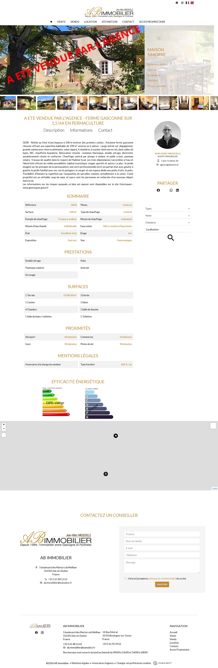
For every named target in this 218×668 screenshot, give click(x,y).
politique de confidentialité (162, 578)
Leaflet (214, 489)
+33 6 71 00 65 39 (169, 160)
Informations (81, 129)
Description (54, 129)
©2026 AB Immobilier (57, 663)
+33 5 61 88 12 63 (57, 579)
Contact (105, 129)
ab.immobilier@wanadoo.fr (58, 582)
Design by (165, 663)
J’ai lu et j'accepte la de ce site (157, 578)
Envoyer (162, 584)
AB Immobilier (56, 557)
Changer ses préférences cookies (134, 663)
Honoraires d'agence (103, 663)
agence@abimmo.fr (169, 164)
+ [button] (4, 425)
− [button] (4, 429)
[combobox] (167, 208)
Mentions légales (80, 663)
